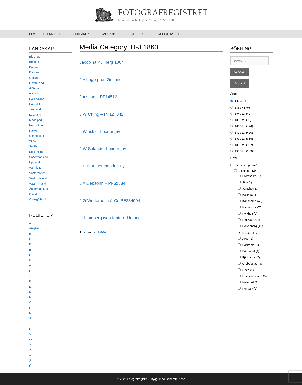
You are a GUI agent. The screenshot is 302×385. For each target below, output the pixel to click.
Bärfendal (250, 251)
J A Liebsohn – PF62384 (103, 183)
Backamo (250, 245)
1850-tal (243, 120)
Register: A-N (140, 34)
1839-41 (242, 107)
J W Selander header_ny (103, 148)
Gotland (34, 77)
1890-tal (244, 145)
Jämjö (248, 182)
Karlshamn (252, 201)
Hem (32, 34)
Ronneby (251, 220)
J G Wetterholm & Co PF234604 (110, 200)
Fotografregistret (163, 13)
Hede (248, 270)
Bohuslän (35, 61)
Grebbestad (252, 263)
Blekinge (34, 56)
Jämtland (35, 109)
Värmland (35, 167)
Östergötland (37, 199)
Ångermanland (38, 188)
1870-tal (244, 132)
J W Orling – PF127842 (102, 114)
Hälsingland (36, 98)
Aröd (247, 238)
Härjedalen (36, 104)
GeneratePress (175, 379)
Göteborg (35, 88)
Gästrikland (36, 82)
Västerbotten (37, 173)
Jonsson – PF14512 (98, 96)
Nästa (103, 231)
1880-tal (244, 139)
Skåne (33, 141)
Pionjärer (85, 34)
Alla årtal (240, 101)
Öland (33, 194)
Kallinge (249, 195)
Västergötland (38, 178)
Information (56, 34)
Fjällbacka (251, 257)
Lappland (35, 114)
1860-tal (244, 126)
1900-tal (245, 151)
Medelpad (35, 120)
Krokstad (250, 282)
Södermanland (38, 157)
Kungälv (250, 288)
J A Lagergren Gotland (101, 79)
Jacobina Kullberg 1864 (102, 62)
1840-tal (243, 114)
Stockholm (36, 151)
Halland (34, 93)
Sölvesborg (252, 226)
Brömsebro (251, 176)
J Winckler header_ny (100, 131)
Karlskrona (252, 207)
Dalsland (34, 72)
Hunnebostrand (254, 276)
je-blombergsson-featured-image (110, 217)
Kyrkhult (250, 213)
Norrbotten (36, 125)
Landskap (112, 34)
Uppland (34, 162)
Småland (35, 146)
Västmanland (37, 183)
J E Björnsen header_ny (102, 166)
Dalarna (34, 67)
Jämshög (250, 188)
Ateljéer (34, 228)
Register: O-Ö (172, 34)
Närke (33, 130)
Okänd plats (37, 135)
